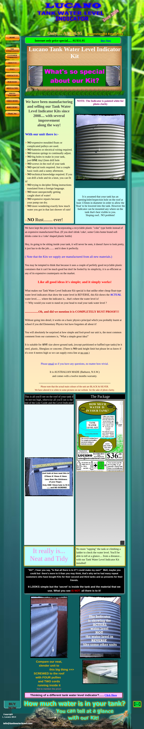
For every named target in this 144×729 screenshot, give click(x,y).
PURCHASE (12, 82)
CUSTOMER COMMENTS (12, 56)
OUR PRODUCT (12, 44)
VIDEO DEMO (12, 101)
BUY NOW (12, 706)
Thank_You (12, 114)
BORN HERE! (12, 107)
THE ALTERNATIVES (12, 50)
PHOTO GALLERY (12, 94)
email (51, 363)
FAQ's (12, 69)
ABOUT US (12, 63)
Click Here (111, 695)
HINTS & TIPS (12, 88)
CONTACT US (12, 76)
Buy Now (106, 40)
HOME (12, 37)
